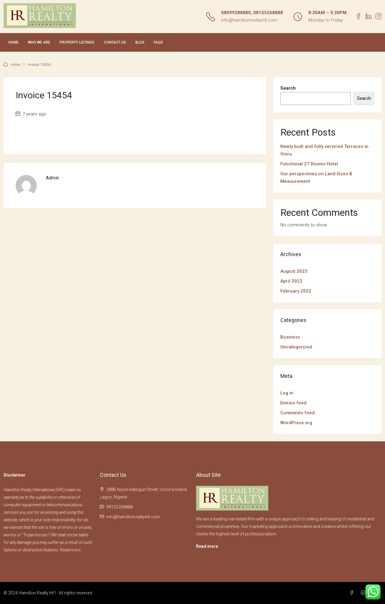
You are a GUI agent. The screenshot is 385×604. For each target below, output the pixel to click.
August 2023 (293, 271)
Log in (286, 393)
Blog (139, 42)
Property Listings (77, 42)
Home (13, 42)
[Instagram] (364, 592)
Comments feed (297, 412)
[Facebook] (353, 592)
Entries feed (293, 403)
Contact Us (115, 42)
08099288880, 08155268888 (252, 12)
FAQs (158, 42)
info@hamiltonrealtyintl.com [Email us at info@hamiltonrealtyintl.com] (133, 516)
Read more (70, 549)
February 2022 (295, 291)
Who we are (39, 42)
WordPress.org (296, 422)
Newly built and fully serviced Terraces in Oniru (324, 150)
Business (290, 337)
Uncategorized (296, 347)
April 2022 (291, 281)
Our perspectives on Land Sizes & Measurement (316, 177)
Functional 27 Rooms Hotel (309, 164)
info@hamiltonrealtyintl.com (249, 20)
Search (288, 88)
